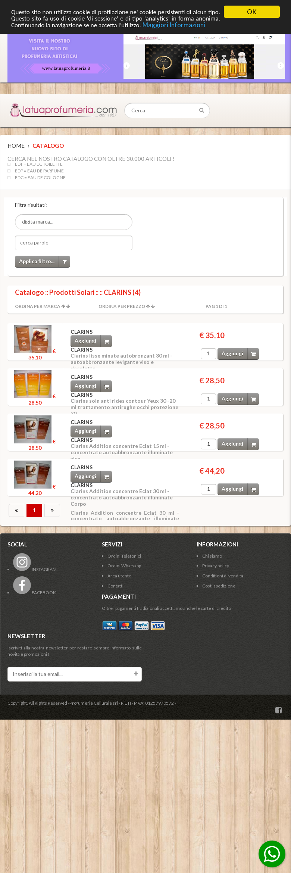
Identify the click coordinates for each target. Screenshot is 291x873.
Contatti (115, 586)
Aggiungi (93, 341)
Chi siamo (212, 556)
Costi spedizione (218, 586)
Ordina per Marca (37, 306)
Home (16, 145)
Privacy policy (215, 565)
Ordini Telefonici (124, 556)
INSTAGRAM (35, 569)
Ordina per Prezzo (121, 306)
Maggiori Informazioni (174, 25)
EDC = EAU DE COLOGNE (40, 177)
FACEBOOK (34, 592)
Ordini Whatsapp (124, 565)
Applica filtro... (44, 261)
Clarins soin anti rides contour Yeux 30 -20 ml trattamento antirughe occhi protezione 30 (124, 407)
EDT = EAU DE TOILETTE (39, 164)
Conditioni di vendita (222, 576)
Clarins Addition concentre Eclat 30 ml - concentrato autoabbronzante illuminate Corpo (122, 497)
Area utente (119, 576)
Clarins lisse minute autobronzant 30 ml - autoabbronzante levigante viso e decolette (121, 361)
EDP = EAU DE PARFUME (39, 171)
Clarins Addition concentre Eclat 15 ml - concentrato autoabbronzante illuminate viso (122, 452)
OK (252, 12)
